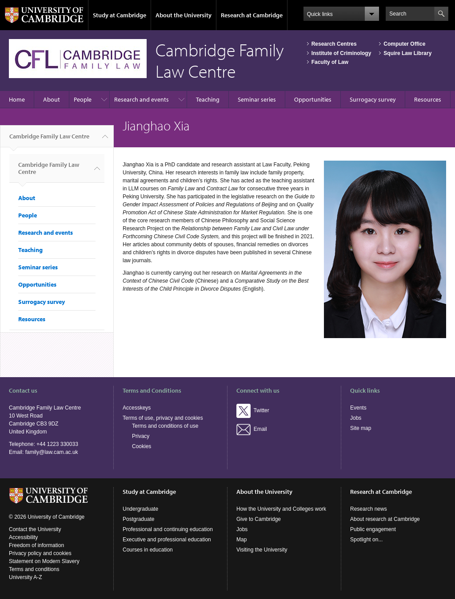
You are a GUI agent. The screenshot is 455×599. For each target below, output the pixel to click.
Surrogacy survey (373, 99)
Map (241, 539)
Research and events (141, 99)
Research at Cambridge (252, 15)
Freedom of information (36, 545)
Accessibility (23, 537)
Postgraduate (138, 519)
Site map (360, 428)
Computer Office (404, 44)
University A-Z (25, 577)
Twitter (252, 410)
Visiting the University (261, 550)
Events (358, 408)
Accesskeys (137, 408)
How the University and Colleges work (281, 509)
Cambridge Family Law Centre (49, 139)
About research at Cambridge (385, 519)
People (83, 99)
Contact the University (35, 529)
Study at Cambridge (119, 15)
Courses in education (148, 550)
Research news (368, 509)
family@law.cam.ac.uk (51, 452)
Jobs (355, 418)
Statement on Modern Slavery (44, 561)
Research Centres (334, 44)
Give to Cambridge (258, 519)
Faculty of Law (329, 62)
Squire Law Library (407, 53)
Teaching (208, 99)
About (51, 99)
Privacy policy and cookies (40, 553)
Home (17, 99)
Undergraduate (140, 509)
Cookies (141, 446)
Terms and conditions (34, 569)
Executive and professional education (167, 539)
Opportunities (312, 99)
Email (251, 429)
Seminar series (257, 99)
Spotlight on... (366, 539)
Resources (427, 99)
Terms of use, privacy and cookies (163, 418)
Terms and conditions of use (165, 426)
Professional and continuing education (168, 529)
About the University (184, 15)
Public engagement (373, 529)
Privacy (140, 436)
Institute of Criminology (341, 53)
